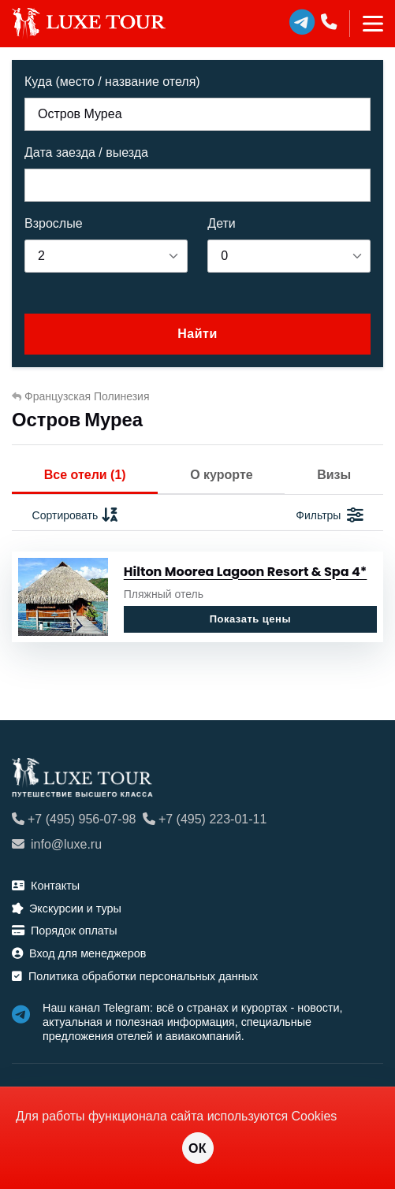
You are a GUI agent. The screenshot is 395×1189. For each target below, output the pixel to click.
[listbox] (106, 256)
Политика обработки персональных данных (135, 976)
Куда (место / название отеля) (112, 81)
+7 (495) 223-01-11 (204, 819)
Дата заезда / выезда (86, 152)
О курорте (221, 474)
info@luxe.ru (57, 844)
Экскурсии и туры (66, 908)
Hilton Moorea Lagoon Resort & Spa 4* (245, 572)
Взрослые (53, 223)
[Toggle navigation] (366, 23)
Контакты (46, 885)
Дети (221, 223)
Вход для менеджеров (79, 953)
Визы (334, 474)
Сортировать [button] (76, 515)
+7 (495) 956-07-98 (74, 819)
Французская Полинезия (80, 396)
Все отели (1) (85, 474)
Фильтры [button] (329, 515)
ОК (197, 1148)
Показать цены (250, 619)
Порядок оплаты (64, 930)
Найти (197, 333)
